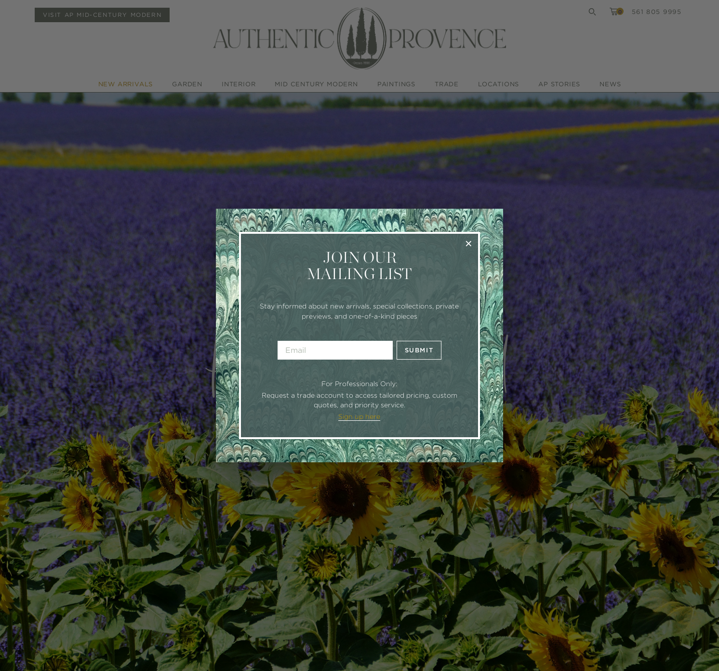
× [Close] (468, 243)
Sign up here (359, 416)
